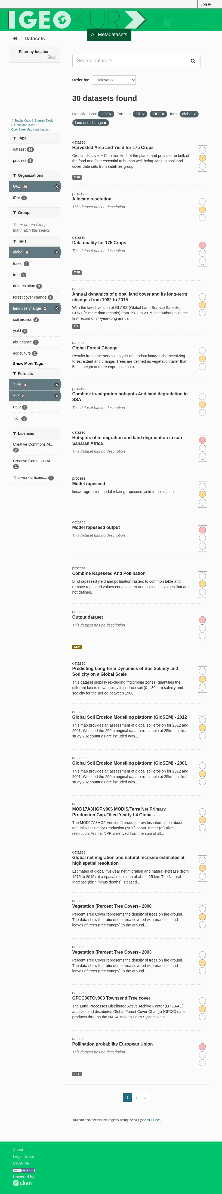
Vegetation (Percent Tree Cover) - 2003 (112, 952)
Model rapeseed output (96, 527)
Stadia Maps (22, 120)
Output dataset (87, 617)
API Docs (154, 1120)
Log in (206, 4)
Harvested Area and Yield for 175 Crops (113, 147)
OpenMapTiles (23, 124)
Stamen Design (45, 120)
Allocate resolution (92, 199)
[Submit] (193, 61)
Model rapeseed (88, 483)
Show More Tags (28, 363)
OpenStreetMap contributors (30, 129)
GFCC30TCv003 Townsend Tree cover (111, 998)
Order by (80, 80)
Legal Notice (23, 1156)
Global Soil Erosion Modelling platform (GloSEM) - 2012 (129, 717)
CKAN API (22, 1163)
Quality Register (153, 34)
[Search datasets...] (129, 61)
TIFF (77, 177)
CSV (77, 647)
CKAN (22, 1183)
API (136, 1120)
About (18, 1150)
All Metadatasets (109, 34)
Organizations (195, 34)
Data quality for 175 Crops (99, 242)
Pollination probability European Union (112, 1044)
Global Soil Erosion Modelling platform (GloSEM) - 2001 (129, 763)
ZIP (76, 326)
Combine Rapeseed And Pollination (109, 573)
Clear (51, 57)
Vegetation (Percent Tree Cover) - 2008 (112, 906)
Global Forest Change (95, 348)
